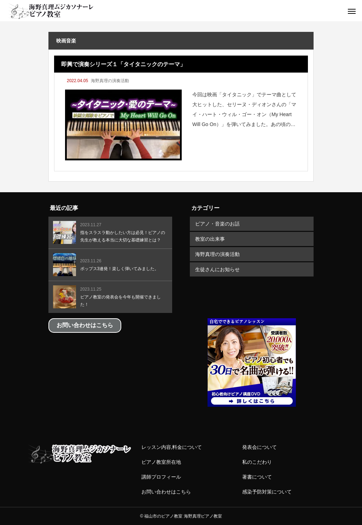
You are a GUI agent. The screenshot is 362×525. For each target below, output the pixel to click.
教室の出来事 (210, 239)
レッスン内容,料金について (171, 447)
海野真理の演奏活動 (110, 80)
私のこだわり (257, 462)
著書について (257, 477)
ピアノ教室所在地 (161, 462)
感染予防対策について (267, 492)
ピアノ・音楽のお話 (217, 224)
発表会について (259, 447)
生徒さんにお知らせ (217, 269)
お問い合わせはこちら (166, 492)
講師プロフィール (161, 477)
